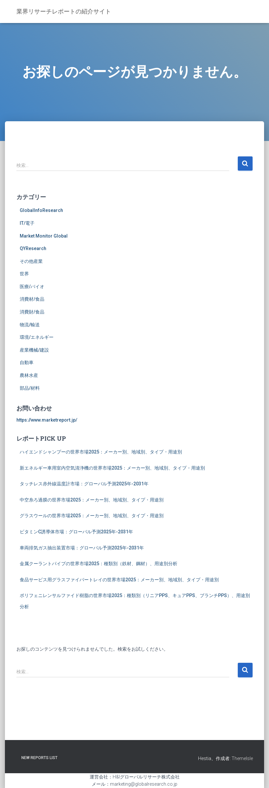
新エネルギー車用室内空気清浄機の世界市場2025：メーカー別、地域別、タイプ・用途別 (112, 468)
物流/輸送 (30, 324)
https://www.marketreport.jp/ (46, 420)
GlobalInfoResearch (41, 210)
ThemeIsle (242, 758)
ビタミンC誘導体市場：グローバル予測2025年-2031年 (76, 531)
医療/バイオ (32, 286)
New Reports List (39, 757)
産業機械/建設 (34, 350)
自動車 (27, 362)
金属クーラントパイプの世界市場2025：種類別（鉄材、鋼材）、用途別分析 (98, 563)
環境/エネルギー (37, 337)
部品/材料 (30, 388)
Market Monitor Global (44, 236)
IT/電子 (27, 223)
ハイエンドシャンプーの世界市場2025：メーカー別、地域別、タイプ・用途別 (101, 451)
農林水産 (29, 375)
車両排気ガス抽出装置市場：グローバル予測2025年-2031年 (82, 547)
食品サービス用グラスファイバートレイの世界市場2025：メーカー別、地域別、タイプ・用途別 (119, 579)
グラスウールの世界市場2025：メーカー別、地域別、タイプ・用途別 (92, 515)
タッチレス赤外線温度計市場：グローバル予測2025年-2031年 (84, 483)
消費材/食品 (32, 299)
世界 (24, 273)
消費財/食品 (32, 311)
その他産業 (31, 261)
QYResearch (33, 248)
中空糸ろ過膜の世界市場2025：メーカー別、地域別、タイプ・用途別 (92, 499)
